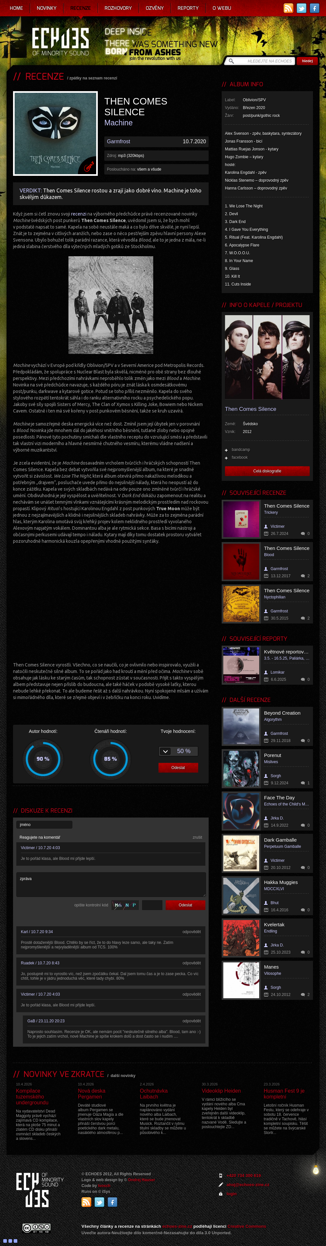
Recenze (80, 8)
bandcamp (241, 449)
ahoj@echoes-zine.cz (248, 1184)
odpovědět (192, 932)
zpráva (111, 884)
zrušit (197, 837)
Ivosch (104, 1185)
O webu (222, 8)
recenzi (78, 214)
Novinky (47, 8)
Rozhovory (118, 8)
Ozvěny (155, 8)
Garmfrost (118, 141)
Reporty (188, 8)
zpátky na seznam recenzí (93, 78)
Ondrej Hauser (141, 1180)
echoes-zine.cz (177, 1226)
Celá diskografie (267, 471)
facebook (240, 457)
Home (16, 8)
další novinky (123, 1075)
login (232, 1193)
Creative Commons (247, 1226)
